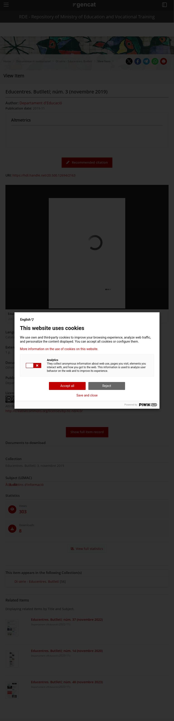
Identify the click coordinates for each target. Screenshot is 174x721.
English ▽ (27, 319)
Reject (106, 386)
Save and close (87, 395)
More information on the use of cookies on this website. (59, 349)
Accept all (67, 386)
